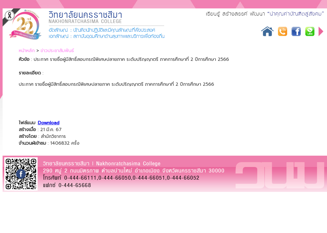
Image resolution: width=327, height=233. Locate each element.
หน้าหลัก (27, 50)
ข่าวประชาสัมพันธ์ (57, 50)
